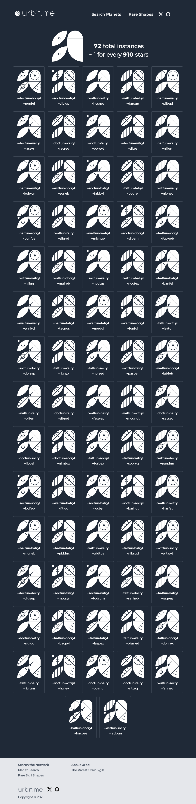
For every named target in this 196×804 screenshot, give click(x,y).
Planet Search (28, 770)
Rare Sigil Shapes (31, 775)
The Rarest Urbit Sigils (87, 770)
